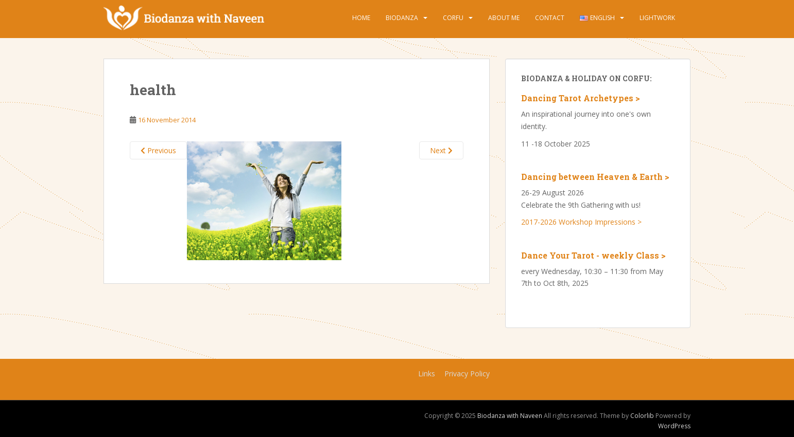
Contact (549, 17)
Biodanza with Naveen (509, 415)
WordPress (674, 426)
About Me (504, 17)
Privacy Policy (467, 373)
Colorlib (642, 415)
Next (441, 150)
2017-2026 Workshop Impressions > (581, 222)
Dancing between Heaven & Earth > (595, 176)
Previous (158, 150)
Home (361, 17)
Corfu (453, 17)
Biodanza (402, 17)
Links (426, 373)
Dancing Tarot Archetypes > (580, 98)
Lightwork (657, 17)
